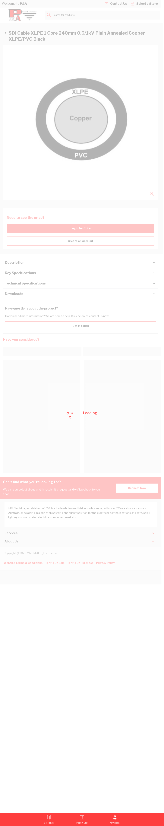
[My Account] (115, 819)
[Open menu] (48, 819)
